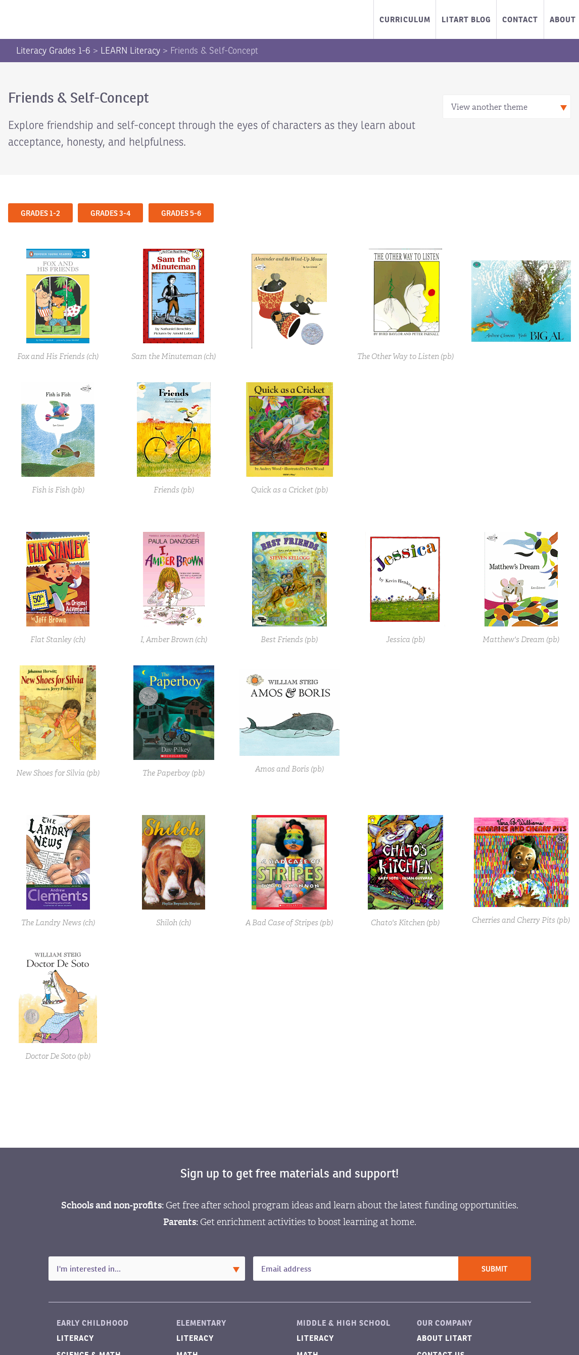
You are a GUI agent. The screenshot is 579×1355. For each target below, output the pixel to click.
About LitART (444, 1338)
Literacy (75, 1338)
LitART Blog (466, 19)
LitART (57, 19)
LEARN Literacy (130, 51)
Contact (520, 19)
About (563, 19)
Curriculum (404, 19)
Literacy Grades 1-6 (53, 51)
